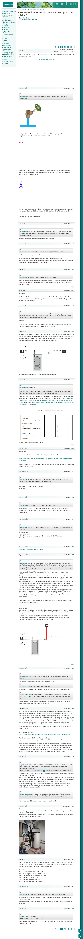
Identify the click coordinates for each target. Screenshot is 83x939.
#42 (72, 224)
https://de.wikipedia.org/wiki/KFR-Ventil (31, 549)
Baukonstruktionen (8, 22)
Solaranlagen (6, 49)
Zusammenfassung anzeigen (27, 19)
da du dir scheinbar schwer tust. (35, 686)
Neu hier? (5, 17)
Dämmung (6, 27)
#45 (72, 290)
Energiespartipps (8, 54)
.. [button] (44, 570)
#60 (72, 886)
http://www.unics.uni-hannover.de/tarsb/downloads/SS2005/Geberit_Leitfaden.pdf (44, 734)
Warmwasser (6, 45)
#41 (72, 88)
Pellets (4, 42)
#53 (72, 547)
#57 (72, 756)
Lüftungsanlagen (7, 53)
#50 (72, 471)
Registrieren (6, 15)
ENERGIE (5, 38)
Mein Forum (6, 13)
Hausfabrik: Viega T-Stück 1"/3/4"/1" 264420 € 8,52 (31, 917)
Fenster (5, 26)
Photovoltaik (6, 51)
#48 (72, 380)
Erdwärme (5, 44)
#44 (72, 269)
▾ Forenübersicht (40, 9)
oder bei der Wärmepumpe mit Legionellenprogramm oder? (42, 894)
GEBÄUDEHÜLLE (7, 20)
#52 (72, 519)
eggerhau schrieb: (25, 96)
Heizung (5, 40)
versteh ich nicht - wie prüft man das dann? (38, 277)
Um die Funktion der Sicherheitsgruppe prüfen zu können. (42, 251)
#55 (72, 668)
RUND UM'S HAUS (7, 61)
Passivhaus (6, 31)
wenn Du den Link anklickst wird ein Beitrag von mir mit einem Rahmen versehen (46, 527)
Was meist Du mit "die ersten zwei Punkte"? (38, 504)
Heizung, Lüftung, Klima (26, 9)
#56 (72, 708)
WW (56, 536)
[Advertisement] (46, 33)
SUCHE (5, 63)
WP (61, 578)
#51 (72, 497)
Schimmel (5, 33)
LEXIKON (5, 60)
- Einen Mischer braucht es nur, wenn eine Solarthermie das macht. (44, 676)
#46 (72, 306)
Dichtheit (5, 29)
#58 (72, 806)
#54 (72, 555)
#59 (72, 859)
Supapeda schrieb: (25, 686)
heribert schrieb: (25, 232)
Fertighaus (6, 24)
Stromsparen (6, 47)
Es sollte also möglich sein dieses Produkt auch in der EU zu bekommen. (43, 96)
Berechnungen (7, 56)
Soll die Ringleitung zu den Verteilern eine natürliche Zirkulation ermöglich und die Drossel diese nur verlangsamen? (44, 480)
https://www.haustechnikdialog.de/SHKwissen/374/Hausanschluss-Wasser (42, 740)
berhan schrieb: (24, 252)
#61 (72, 908)
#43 (72, 244)
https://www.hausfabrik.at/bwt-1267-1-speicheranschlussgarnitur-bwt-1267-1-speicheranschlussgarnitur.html (46, 400)
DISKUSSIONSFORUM (9, 11)
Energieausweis (7, 35)
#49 (72, 448)
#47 (72, 332)
